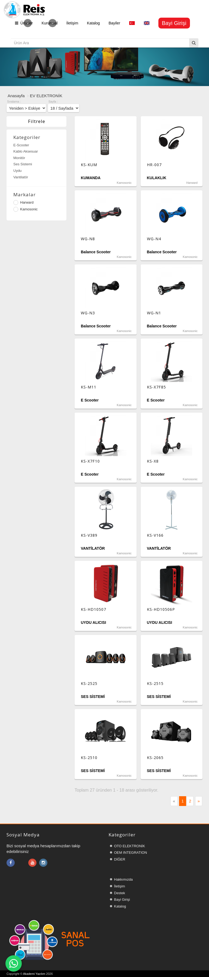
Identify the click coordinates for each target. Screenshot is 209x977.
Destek (119, 893)
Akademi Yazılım (34, 973)
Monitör (19, 158)
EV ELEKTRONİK (46, 95)
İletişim (72, 23)
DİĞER (119, 859)
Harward (23, 202)
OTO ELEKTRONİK (129, 846)
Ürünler (24, 23)
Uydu (17, 171)
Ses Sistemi (22, 164)
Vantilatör (20, 177)
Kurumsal (50, 23)
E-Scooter (21, 145)
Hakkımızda (123, 879)
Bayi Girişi (122, 899)
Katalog (93, 23)
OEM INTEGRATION (130, 852)
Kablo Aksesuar (25, 151)
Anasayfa (16, 95)
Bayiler (114, 23)
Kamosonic (25, 209)
